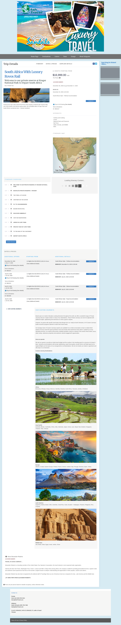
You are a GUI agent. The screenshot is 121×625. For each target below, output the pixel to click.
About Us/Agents (85, 56)
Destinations (46, 56)
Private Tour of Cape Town (22, 227)
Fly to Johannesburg (20, 204)
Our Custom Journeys (14, 309)
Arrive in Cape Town (19, 222)
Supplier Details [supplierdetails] (66, 63)
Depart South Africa (20, 236)
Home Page (34, 56)
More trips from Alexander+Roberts (18, 577)
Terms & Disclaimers (57, 106)
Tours (65, 56)
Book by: (58, 264)
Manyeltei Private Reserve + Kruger (25, 190)
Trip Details (10, 63)
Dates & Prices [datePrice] (51, 63)
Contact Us (90, 101)
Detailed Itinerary (11, 241)
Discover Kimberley (19, 213)
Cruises (57, 56)
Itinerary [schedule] (39, 63)
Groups (73, 56)
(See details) (68, 104)
